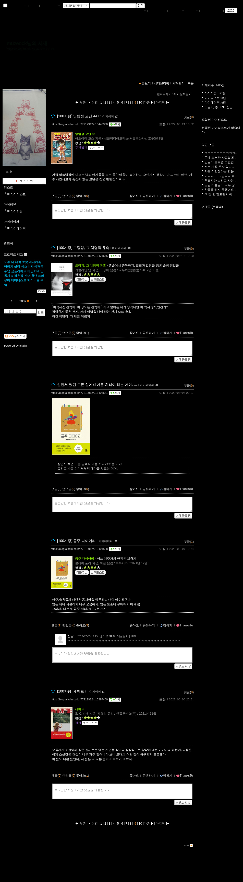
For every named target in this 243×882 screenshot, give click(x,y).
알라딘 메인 (50, 6)
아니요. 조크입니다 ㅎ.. (220, 176)
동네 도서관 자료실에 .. (220, 157)
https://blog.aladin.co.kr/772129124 (30, 49)
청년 (34, 276)
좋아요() (82, 196)
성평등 (38, 266)
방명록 (8, 243)
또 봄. (162, 124)
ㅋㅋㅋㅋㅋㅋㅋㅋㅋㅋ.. (220, 153)
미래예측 (35, 262)
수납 (7, 271)
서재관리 (176, 11)
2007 (22, 301)
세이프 (79, 709)
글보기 (146, 83)
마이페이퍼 (11, 221)
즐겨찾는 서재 (211, 11)
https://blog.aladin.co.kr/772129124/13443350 (79, 124)
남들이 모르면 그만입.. (219, 162)
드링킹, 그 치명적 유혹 (90, 265)
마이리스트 (18, 194)
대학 (18, 262)
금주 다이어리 (84, 558)
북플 (34, 6)
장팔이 (72, 636)
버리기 (8, 266)
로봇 (25, 262)
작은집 (18, 276)
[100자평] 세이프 (70, 691)
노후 (7, 262)
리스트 (8, 187)
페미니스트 (18, 280)
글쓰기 (192, 11)
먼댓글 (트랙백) (212, 207)
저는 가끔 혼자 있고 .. (219, 167)
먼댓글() (68, 196)
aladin (23, 345)
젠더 (27, 276)
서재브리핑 (157, 11)
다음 (148, 102)
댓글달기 (122, 636)
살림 (17, 266)
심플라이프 (18, 271)
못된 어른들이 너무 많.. (220, 185)
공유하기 (149, 196)
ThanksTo (184, 196)
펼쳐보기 (164, 94)
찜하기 (166, 196)
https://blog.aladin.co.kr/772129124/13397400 (79, 699)
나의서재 (138, 11)
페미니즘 (33, 280)
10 (140, 102)
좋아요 (134, 196)
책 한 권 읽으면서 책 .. (219, 194)
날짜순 (185, 94)
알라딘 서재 (17, 6)
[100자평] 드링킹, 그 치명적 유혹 (83, 248)
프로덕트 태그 (13, 254)
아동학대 (33, 271)
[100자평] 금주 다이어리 (76, 541)
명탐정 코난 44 (85, 134)
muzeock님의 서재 (27, 43)
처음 (80, 102)
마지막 (162, 102)
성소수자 (27, 266)
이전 (93, 102)
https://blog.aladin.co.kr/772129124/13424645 (79, 255)
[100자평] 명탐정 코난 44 (77, 116)
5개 (175, 94)
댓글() (189, 117)
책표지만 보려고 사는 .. (220, 180)
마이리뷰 (10, 204)
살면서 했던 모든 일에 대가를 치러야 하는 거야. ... (97, 385)
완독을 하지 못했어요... (220, 190)
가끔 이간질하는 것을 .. (220, 171)
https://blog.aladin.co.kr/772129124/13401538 (79, 548)
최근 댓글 (208, 145)
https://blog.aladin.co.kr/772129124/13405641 (79, 392)
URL (134, 636)
